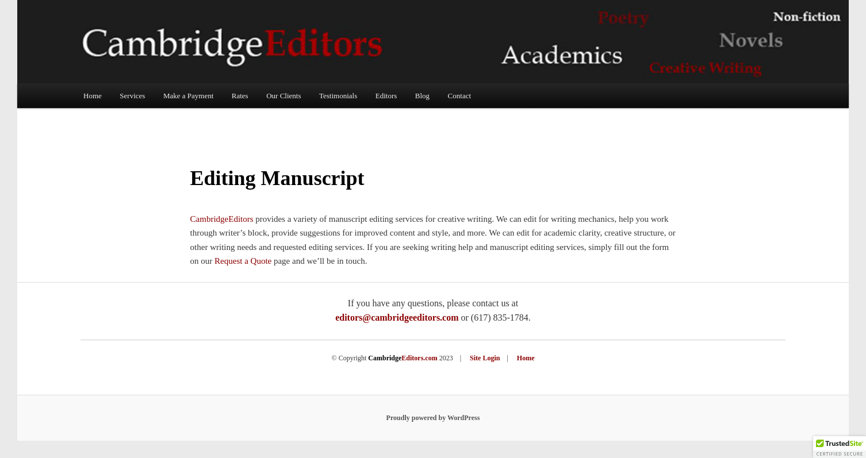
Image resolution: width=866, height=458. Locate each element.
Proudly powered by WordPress (433, 418)
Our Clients (283, 95)
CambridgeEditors (222, 219)
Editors (386, 95)
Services (132, 95)
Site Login (485, 358)
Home (92, 95)
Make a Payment (188, 95)
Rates (240, 95)
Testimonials (338, 95)
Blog (422, 95)
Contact (459, 95)
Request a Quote (242, 260)
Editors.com (402, 358)
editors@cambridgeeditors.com (396, 317)
